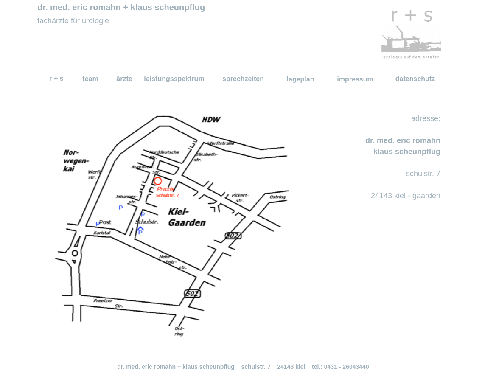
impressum (355, 79)
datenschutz (415, 78)
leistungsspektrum (174, 78)
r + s (56, 78)
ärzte (124, 78)
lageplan (300, 79)
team (90, 78)
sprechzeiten (243, 78)
